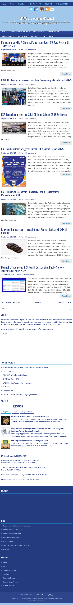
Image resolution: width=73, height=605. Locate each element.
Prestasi (48, 4)
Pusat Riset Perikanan (11, 538)
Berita (4, 31)
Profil (12, 4)
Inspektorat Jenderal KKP (12, 530)
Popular (6, 412)
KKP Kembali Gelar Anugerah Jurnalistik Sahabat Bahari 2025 (32, 149)
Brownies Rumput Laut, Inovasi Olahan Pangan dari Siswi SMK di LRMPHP (34, 231)
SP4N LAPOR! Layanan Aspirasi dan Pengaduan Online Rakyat (25, 367)
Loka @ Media (23, 36)
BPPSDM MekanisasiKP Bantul (36, 18)
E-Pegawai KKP (8, 391)
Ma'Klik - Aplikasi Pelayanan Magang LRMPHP (20, 395)
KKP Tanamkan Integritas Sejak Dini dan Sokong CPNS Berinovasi (34, 114)
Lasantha (40, 598)
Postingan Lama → (64, 302)
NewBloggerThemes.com (36, 600)
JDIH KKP (6, 549)
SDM (43, 36)
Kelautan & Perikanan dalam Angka (16, 545)
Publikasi (34, 36)
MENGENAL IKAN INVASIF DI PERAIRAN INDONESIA (30, 417)
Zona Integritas (55, 31)
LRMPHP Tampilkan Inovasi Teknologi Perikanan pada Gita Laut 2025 (36, 80)
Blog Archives (27, 412)
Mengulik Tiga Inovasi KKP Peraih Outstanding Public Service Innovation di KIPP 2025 (32, 269)
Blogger (51, 595)
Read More (66, 74)
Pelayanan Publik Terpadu (20, 31)
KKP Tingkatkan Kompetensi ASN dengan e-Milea (29, 441)
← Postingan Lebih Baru (11, 302)
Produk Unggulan (8, 36)
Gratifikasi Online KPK (11, 379)
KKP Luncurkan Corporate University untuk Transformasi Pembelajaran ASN (30, 193)
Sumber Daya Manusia (11, 582)
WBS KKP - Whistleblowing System (16, 375)
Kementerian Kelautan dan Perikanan (16, 526)
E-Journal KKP (8, 542)
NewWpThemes (21, 598)
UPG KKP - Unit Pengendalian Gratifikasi (17, 383)
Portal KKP (6, 387)
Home (4, 4)
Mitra (52, 36)
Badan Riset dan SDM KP (12, 534)
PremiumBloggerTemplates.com (53, 598)
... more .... (4, 334)
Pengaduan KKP (9, 371)
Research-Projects (9, 578)
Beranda (38, 302)
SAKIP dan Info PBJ (35, 4)
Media (5, 566)
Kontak (4, 8)
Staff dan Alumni (62, 4)
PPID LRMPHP (39, 31)
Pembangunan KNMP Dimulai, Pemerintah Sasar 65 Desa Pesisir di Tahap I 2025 (35, 44)
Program (21, 4)
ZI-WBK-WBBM (8, 586)
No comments (30, 50)
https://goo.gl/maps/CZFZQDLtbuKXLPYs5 (23, 479)
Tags (15, 412)
